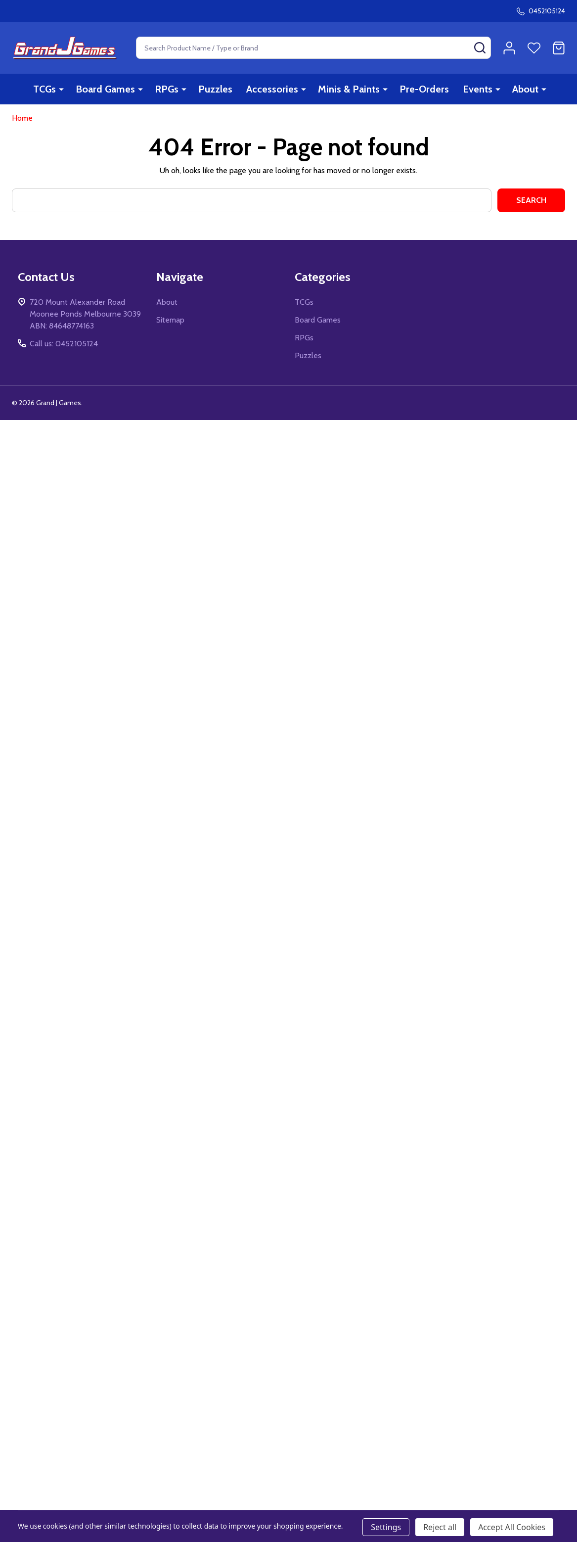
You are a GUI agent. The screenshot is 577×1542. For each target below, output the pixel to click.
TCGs (44, 89)
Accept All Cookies (511, 1527)
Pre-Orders (424, 89)
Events (477, 89)
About (525, 89)
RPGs (166, 89)
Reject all (439, 1527)
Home (22, 118)
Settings (386, 1527)
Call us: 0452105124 (64, 343)
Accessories (272, 89)
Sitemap (170, 320)
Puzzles (215, 89)
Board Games (105, 89)
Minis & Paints (349, 89)
